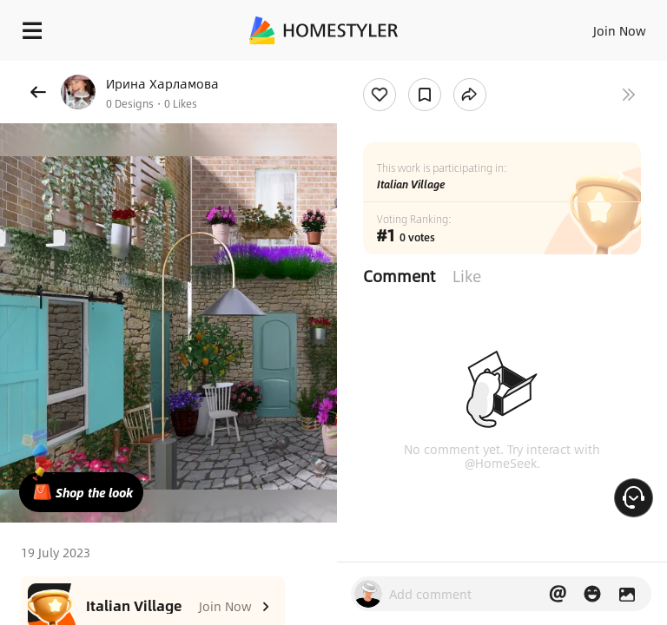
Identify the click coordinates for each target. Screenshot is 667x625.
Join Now (619, 30)
